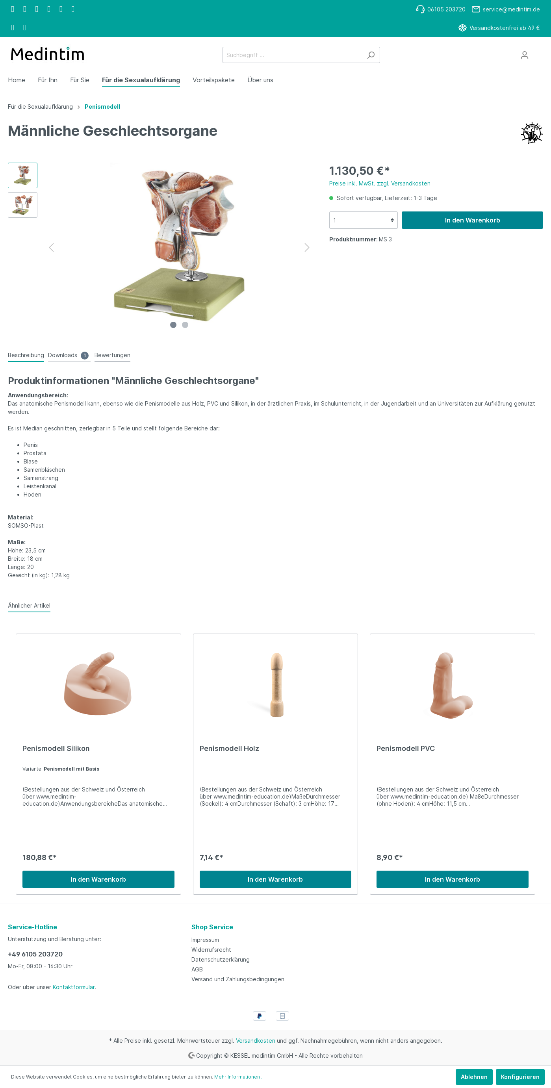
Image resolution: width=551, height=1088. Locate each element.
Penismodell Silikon (56, 748)
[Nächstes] (307, 247)
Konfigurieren (520, 1076)
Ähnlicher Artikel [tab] (29, 605)
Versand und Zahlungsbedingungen (237, 979)
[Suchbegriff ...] (292, 55)
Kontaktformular (74, 987)
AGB (197, 969)
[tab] (26, 355)
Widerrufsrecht (211, 949)
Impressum (205, 939)
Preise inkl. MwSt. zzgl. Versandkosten (379, 183)
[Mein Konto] (525, 55)
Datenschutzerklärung (220, 959)
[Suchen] (371, 55)
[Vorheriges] (51, 247)
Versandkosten (255, 1040)
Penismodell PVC (406, 748)
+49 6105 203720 (35, 954)
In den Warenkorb (472, 220)
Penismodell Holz (229, 748)
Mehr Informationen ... (239, 1077)
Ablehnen (474, 1076)
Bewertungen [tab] (112, 355)
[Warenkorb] (538, 52)
